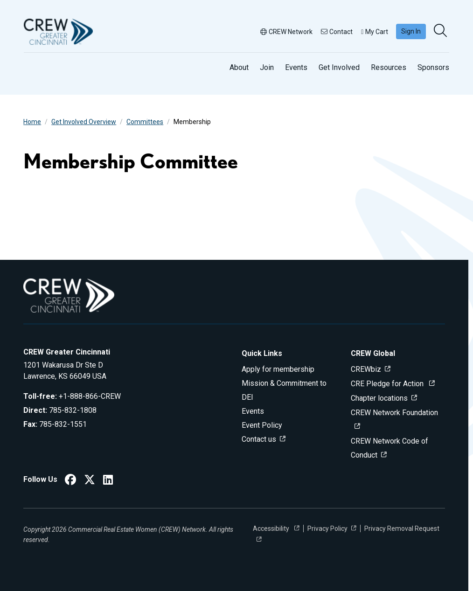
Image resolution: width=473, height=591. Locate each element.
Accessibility (272, 528)
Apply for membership (278, 369)
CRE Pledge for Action (388, 383)
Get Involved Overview (83, 121)
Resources (388, 67)
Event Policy (262, 425)
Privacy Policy (327, 528)
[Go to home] (58, 32)
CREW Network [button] (286, 31)
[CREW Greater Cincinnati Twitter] (89, 481)
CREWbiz (366, 369)
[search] (441, 31)
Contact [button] (337, 31)
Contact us (259, 439)
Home (32, 121)
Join (267, 67)
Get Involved (339, 67)
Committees (144, 121)
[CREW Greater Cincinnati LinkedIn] (108, 481)
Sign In (411, 31)
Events (296, 67)
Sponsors (433, 67)
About (239, 67)
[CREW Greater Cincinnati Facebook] (70, 481)
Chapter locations (379, 398)
